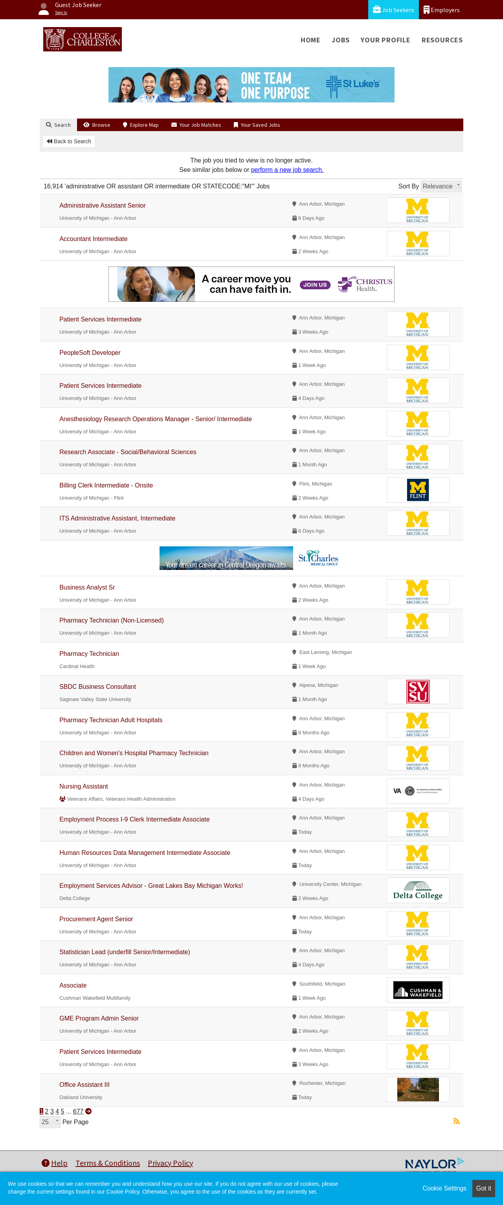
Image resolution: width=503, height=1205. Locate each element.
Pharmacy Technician (89, 653)
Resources (442, 39)
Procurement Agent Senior (96, 919)
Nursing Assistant (83, 786)
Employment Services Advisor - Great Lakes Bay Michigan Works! (151, 885)
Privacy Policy (170, 1163)
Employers (442, 10)
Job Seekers (393, 10)
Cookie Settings (444, 1188)
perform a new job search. (287, 169)
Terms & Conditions (107, 1163)
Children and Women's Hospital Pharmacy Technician (134, 753)
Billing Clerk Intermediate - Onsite (106, 485)
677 (78, 1111)
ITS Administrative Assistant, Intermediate (117, 518)
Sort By (408, 186)
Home (311, 39)
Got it (483, 1188)
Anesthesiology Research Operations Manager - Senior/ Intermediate (155, 419)
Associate (72, 985)
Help (55, 1163)
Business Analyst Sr (87, 587)
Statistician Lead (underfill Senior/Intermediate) (124, 952)
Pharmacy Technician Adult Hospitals (110, 720)
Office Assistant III (84, 1084)
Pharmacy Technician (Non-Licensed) (111, 620)
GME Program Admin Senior (99, 1018)
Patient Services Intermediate (100, 319)
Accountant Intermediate (93, 239)
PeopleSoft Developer (90, 352)
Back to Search (69, 141)
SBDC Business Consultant (97, 686)
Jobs (341, 39)
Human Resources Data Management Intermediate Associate (144, 852)
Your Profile (386, 39)
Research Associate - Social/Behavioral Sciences (127, 452)
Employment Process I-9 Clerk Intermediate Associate (134, 819)
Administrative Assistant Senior (102, 205)
